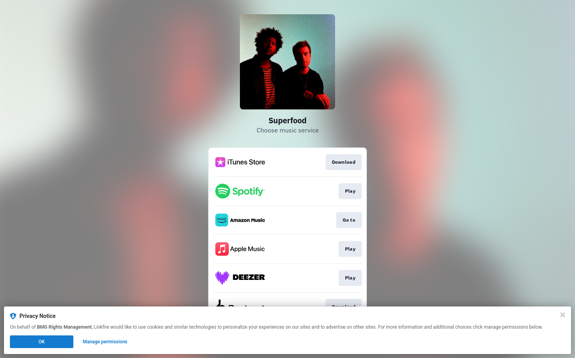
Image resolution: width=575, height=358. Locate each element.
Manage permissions (105, 342)
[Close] (562, 314)
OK (41, 342)
